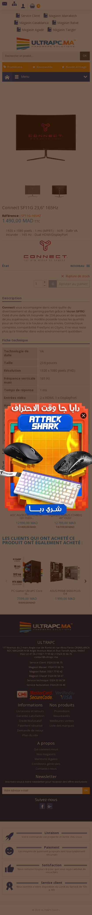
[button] (83, 415)
